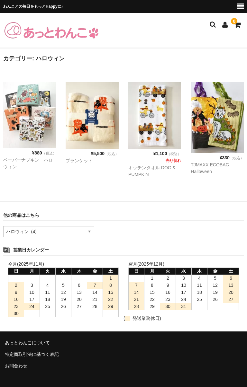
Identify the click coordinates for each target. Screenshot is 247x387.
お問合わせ (16, 365)
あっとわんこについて (27, 342)
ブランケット (79, 160)
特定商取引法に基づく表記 (32, 354)
